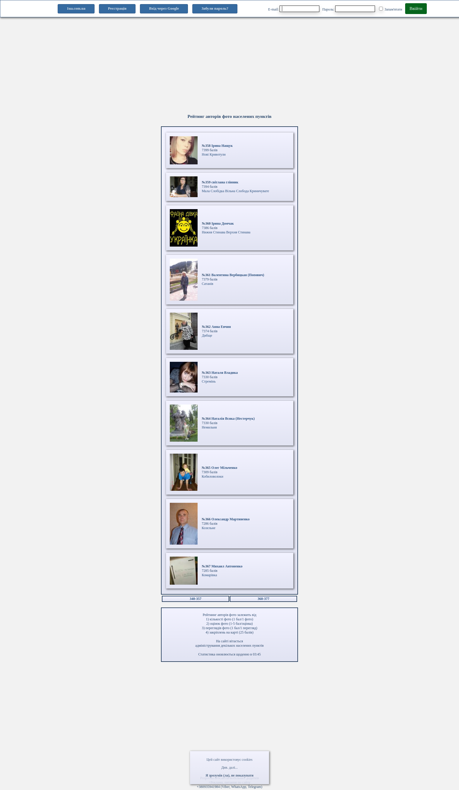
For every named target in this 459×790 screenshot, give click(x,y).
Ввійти (416, 8)
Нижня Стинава (213, 232)
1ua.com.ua (76, 8)
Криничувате (259, 191)
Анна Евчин (221, 327)
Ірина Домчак (222, 223)
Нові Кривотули (214, 154)
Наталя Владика (224, 373)
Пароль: (348, 9)
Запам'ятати (390, 9)
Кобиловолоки (212, 476)
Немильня (209, 427)
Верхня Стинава (238, 232)
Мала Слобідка (213, 191)
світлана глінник (224, 182)
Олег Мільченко (224, 468)
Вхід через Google (164, 8)
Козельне (208, 528)
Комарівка (209, 575)
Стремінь (208, 381)
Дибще (207, 335)
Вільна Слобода (237, 191)
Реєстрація (117, 8)
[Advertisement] (175, 70)
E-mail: (293, 9)
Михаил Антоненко (226, 566)
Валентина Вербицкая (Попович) (237, 275)
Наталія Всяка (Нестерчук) (233, 418)
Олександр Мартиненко (230, 519)
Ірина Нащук (222, 146)
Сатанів (207, 284)
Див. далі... (229, 767)
